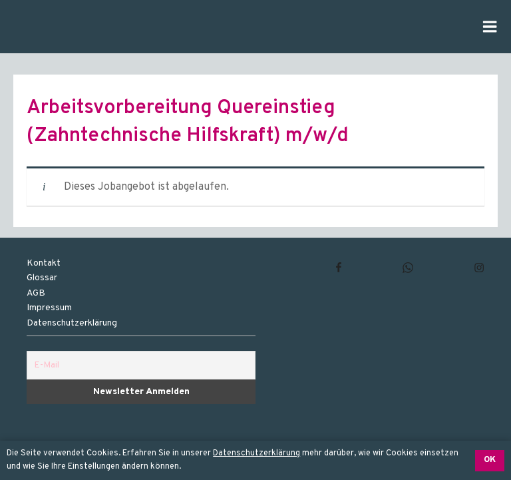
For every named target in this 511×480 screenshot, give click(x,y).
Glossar (42, 278)
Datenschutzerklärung (256, 453)
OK (490, 460)
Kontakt (44, 263)
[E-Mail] (141, 365)
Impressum (49, 308)
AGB (36, 293)
